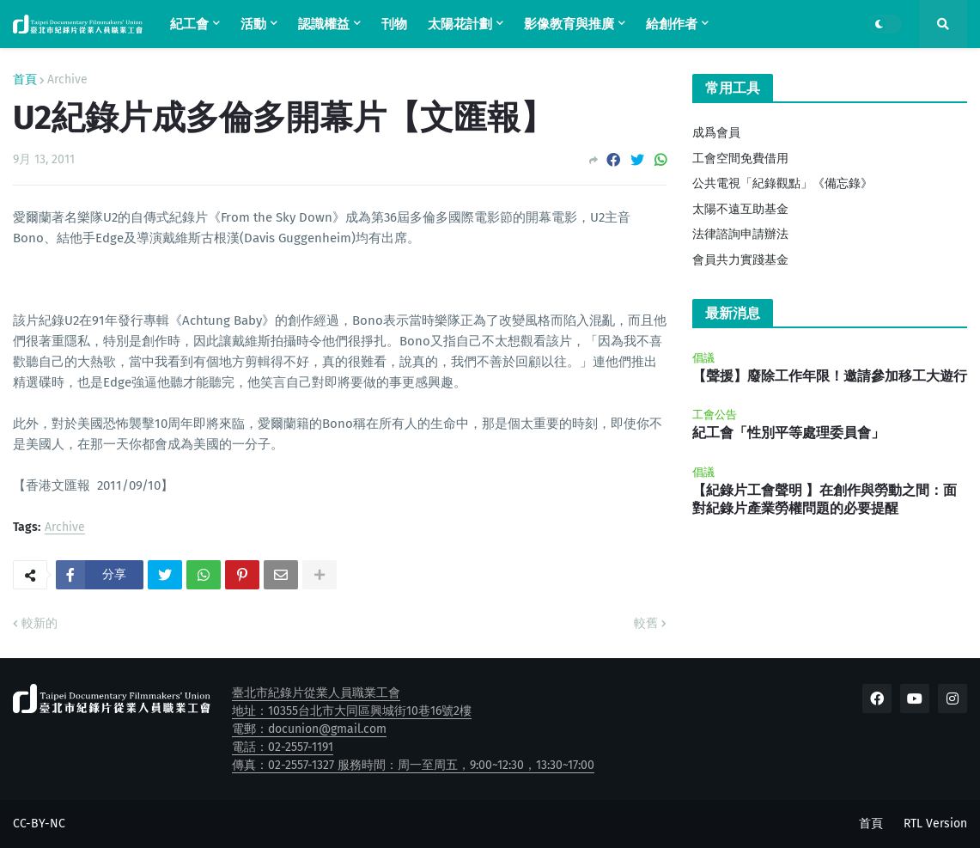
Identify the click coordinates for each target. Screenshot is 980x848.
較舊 (646, 623)
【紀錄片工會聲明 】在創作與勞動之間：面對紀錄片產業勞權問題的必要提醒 (824, 499)
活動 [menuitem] (253, 24)
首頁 (25, 80)
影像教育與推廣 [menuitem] (569, 24)
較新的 (39, 623)
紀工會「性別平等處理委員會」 (788, 432)
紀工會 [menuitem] (189, 24)
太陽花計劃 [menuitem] (460, 24)
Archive (67, 80)
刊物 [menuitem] (394, 24)
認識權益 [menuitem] (324, 24)
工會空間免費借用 (740, 158)
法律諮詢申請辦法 (740, 234)
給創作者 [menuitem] (671, 24)
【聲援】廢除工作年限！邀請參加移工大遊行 (829, 376)
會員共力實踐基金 (740, 260)
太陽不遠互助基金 (740, 209)
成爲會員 (716, 132)
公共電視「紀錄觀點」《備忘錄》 (782, 183)
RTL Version (935, 823)
